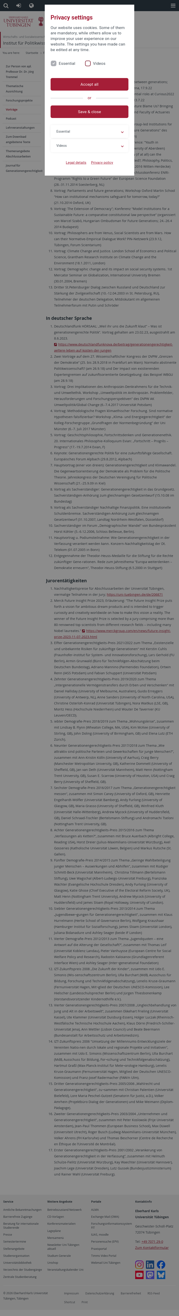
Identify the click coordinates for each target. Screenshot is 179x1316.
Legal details (76, 162)
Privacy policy (102, 162)
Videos (99, 63)
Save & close (89, 111)
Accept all (89, 84)
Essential (67, 63)
